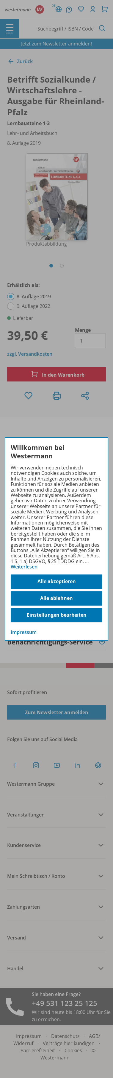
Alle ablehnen (56, 598)
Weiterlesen (24, 566)
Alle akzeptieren (56, 581)
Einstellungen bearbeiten (57, 615)
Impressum (24, 632)
